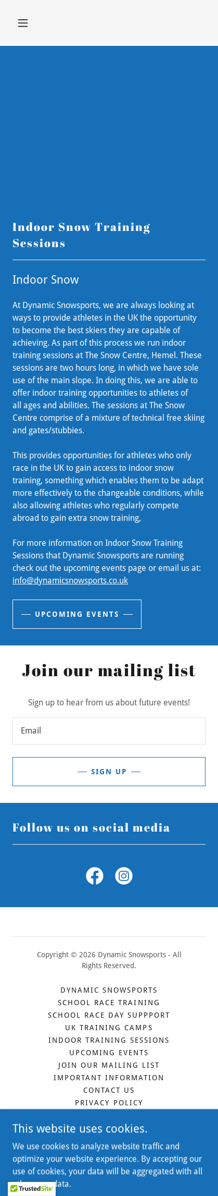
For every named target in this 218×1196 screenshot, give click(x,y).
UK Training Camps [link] (108, 1027)
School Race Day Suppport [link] (109, 1015)
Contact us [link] (109, 1090)
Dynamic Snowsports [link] (109, 990)
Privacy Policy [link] (109, 1103)
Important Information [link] (109, 1077)
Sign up (109, 771)
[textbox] (109, 731)
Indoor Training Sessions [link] (109, 1040)
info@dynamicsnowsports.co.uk (70, 580)
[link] (94, 877)
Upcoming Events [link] (109, 1052)
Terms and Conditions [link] (109, 1115)
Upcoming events (77, 614)
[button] (22, 23)
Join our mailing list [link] (109, 1065)
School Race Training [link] (109, 1002)
